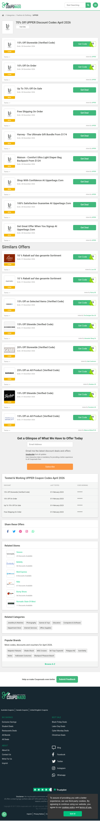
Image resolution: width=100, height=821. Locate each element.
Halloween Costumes (23, 656)
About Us (5, 751)
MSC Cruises (42, 651)
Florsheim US (92, 407)
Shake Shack (29, 651)
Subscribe (50, 467)
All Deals (5, 740)
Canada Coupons (22, 710)
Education (56, 623)
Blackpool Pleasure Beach (44, 656)
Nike (18, 582)
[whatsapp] (33, 531)
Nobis (10, 656)
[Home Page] (4, 15)
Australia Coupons (7, 710)
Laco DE (93, 269)
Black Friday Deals (59, 722)
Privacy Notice (39, 814)
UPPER (35, 15)
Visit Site (23, 27)
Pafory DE (93, 292)
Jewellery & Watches (15, 623)
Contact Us (6, 755)
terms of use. (86, 807)
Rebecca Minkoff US (90, 430)
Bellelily (19, 562)
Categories (10, 15)
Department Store (14, 628)
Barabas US (92, 384)
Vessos (19, 552)
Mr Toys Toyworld (56, 651)
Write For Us (7, 759)
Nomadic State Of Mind (25, 602)
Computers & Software (72, 623)
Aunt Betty (82, 651)
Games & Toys (44, 623)
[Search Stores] (88, 5)
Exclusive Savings (9, 722)
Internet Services (30, 628)
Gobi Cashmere (91, 361)
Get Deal (85, 90)
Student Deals (7, 727)
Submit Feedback (67, 679)
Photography (31, 623)
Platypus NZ (70, 651)
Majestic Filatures (14, 651)
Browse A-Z (50, 664)
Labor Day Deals (58, 727)
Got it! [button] (72, 814)
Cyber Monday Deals (60, 731)
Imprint (5, 764)
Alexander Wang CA (90, 338)
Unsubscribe (30, 454)
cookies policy (68, 807)
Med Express (21, 572)
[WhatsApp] (5, 814)
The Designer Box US (90, 315)
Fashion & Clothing (24, 15)
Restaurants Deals (9, 731)
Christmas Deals (58, 735)
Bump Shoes (21, 592)
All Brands (6, 735)
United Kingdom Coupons (39, 710)
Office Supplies (45, 628)
